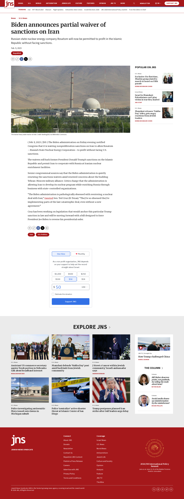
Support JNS (171, 3)
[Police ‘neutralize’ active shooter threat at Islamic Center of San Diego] (70, 390)
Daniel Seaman (143, 360)
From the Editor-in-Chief (137, 10)
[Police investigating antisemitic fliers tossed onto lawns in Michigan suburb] (30, 390)
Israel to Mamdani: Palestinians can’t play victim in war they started (147, 97)
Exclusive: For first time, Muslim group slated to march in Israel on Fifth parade (146, 80)
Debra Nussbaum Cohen (143, 86)
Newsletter (145, 3)
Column (154, 374)
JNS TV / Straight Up (145, 353)
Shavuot (48, 10)
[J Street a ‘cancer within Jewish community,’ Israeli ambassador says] (111, 347)
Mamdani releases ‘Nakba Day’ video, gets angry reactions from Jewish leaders (147, 114)
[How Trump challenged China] (154, 344)
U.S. (29, 3)
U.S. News (23, 18)
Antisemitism (51, 3)
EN (158, 3)
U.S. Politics (42, 234)
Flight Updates (58, 10)
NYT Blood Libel (37, 10)
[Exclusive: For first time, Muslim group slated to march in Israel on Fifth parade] (167, 78)
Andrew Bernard (98, 374)
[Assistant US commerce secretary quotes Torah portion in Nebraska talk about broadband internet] (30, 347)
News (13, 18)
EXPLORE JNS (92, 327)
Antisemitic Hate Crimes (73, 10)
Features (90, 3)
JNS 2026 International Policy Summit (114, 10)
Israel (20, 3)
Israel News (139, 92)
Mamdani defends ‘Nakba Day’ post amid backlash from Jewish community (70, 368)
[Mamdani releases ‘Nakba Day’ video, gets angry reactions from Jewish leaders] (167, 112)
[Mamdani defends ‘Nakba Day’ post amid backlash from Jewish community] (70, 347)
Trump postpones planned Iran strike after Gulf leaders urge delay (110, 409)
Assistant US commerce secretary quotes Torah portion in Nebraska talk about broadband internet (29, 368)
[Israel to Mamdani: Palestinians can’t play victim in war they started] (167, 96)
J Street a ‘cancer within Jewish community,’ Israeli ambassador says (109, 368)
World (38, 3)
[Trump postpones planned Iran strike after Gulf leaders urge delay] (111, 390)
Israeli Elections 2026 (91, 10)
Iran (29, 10)
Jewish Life (66, 3)
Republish (17, 53)
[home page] (9, 4)
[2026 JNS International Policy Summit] (154, 448)
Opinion (102, 3)
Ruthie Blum (156, 387)
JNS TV (113, 3)
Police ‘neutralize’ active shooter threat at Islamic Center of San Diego (69, 411)
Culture (78, 3)
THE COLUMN (154, 368)
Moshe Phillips (157, 406)
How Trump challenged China (154, 356)
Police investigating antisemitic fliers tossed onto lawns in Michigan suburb (28, 411)
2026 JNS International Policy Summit (154, 465)
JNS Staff (138, 103)
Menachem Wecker (17, 374)
